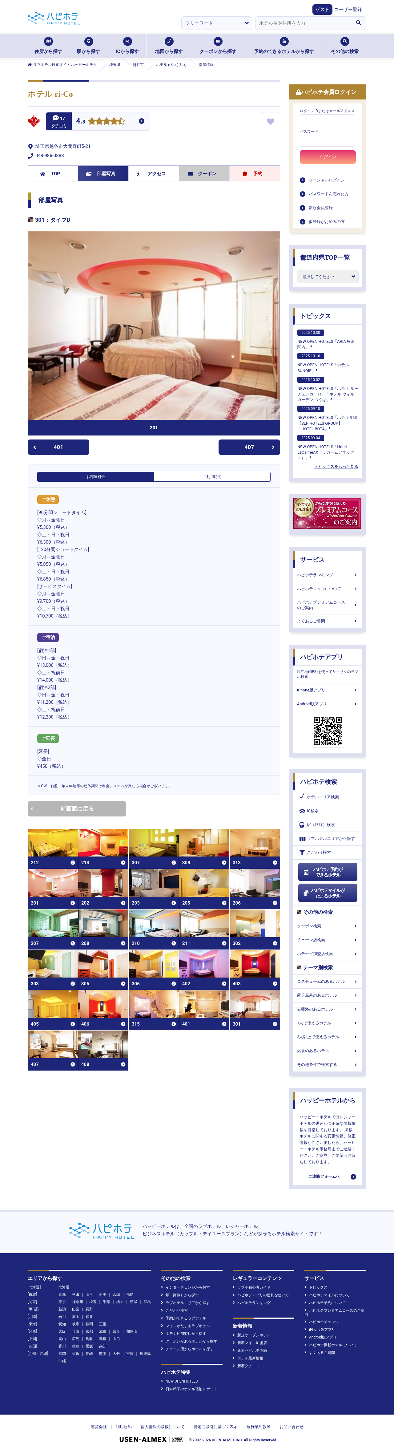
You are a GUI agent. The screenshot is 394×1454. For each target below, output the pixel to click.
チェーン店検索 (328, 940)
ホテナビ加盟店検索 (328, 953)
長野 (89, 1309)
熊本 (103, 1353)
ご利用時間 (212, 477)
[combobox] (303, 23)
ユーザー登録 (348, 9)
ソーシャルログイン (327, 180)
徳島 (75, 1346)
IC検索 (309, 811)
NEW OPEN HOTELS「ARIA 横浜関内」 (326, 339)
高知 (103, 1346)
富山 (75, 1316)
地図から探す (169, 45)
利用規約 (124, 1426)
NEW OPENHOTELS (179, 1381)
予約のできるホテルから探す (284, 45)
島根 (103, 1339)
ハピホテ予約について (325, 1303)
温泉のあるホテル (328, 1050)
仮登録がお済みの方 (327, 221)
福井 (89, 1316)
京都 (89, 1331)
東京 (62, 1302)
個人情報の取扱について (163, 1426)
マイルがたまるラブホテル (185, 1326)
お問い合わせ (291, 1426)
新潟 (62, 1309)
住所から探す (48, 45)
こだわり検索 (315, 852)
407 (260, 447)
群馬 (147, 1302)
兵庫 (75, 1331)
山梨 (75, 1309)
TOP (50, 173)
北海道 (64, 1287)
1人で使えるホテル (328, 1023)
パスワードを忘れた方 (329, 194)
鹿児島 (145, 1353)
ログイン (328, 157)
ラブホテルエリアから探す (327, 838)
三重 (103, 1324)
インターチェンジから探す (185, 1287)
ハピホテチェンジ (321, 1322)
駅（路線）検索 (317, 825)
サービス (312, 559)
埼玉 (93, 1302)
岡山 (62, 1339)
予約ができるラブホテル (183, 1318)
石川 (62, 1316)
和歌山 (131, 1331)
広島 (75, 1339)
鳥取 (89, 1339)
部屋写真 (100, 173)
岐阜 (75, 1324)
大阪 (62, 1331)
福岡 (62, 1353)
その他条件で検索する (328, 1064)
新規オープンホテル (252, 1335)
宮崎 (130, 1353)
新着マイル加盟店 (250, 1343)
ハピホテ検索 (318, 781)
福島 (130, 1294)
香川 (62, 1346)
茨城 (133, 1302)
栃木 (120, 1302)
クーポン (202, 173)
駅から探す (88, 45)
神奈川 (77, 1302)
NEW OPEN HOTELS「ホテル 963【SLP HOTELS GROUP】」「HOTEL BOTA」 (327, 418)
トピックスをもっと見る (336, 466)
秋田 (75, 1294)
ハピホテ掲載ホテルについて (330, 1345)
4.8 (80, 122)
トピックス (315, 316)
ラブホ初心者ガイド (252, 1287)
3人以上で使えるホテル (328, 1037)
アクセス (151, 173)
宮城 (116, 1294)
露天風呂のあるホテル (328, 995)
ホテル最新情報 (248, 1358)
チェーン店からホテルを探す (187, 1349)
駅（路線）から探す (180, 1295)
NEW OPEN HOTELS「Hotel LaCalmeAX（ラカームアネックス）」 (325, 447)
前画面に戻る (62, 808)
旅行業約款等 (259, 1426)
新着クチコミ (246, 1366)
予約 (252, 173)
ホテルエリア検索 (319, 797)
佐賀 (75, 1353)
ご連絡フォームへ (324, 1176)
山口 (116, 1339)
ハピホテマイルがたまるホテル (323, 893)
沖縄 (62, 1361)
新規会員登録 (321, 207)
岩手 (103, 1294)
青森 (62, 1294)
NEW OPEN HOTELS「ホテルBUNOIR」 (323, 363)
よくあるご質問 (328, 621)
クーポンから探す (217, 45)
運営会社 (99, 1426)
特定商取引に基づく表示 (216, 1426)
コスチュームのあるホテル (328, 981)
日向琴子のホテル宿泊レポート (189, 1389)
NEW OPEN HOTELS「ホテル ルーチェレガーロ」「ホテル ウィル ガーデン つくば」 (327, 389)
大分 (116, 1353)
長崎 (89, 1353)
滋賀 (103, 1331)
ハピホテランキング (328, 575)
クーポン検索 (328, 926)
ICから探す (127, 45)
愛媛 (89, 1346)
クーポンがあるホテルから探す (189, 1341)
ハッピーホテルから (328, 1100)
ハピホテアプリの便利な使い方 (261, 1295)
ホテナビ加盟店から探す (183, 1333)
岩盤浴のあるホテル (328, 1009)
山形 (89, 1294)
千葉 (106, 1302)
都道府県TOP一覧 (325, 257)
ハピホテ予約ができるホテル (322, 872)
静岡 (89, 1324)
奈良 (116, 1331)
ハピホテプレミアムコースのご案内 (328, 605)
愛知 (62, 1324)
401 (48, 447)
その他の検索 (345, 45)
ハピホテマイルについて (328, 588)
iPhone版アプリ (328, 690)
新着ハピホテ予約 (250, 1350)
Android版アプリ (328, 704)
